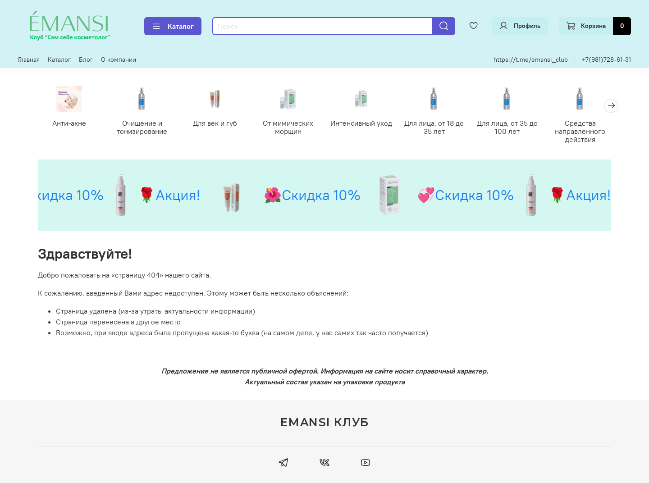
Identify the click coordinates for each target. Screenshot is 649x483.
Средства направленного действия (580, 130)
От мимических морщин (288, 126)
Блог (86, 59)
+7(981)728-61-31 (606, 59)
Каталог (173, 26)
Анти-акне (69, 122)
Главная (29, 59)
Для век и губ (215, 122)
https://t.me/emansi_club (531, 59)
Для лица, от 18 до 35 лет (434, 126)
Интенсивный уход (361, 122)
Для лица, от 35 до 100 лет (507, 126)
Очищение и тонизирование (142, 126)
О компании (118, 59)
